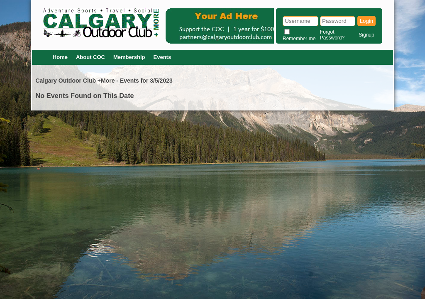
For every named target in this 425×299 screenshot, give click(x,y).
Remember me (299, 39)
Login (367, 21)
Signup (366, 35)
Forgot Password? (332, 35)
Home (60, 57)
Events (162, 57)
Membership (129, 57)
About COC (90, 57)
